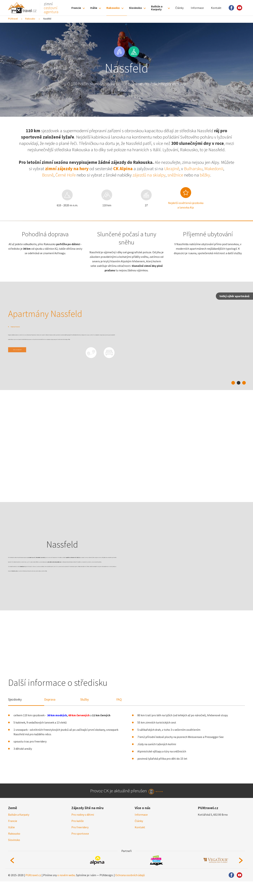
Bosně (48, 175)
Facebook (231, 7)
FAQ (119, 699)
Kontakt (216, 8)
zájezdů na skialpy (149, 175)
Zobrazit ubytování (26, 360)
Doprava (49, 699)
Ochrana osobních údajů (130, 878)
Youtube (239, 7)
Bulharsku (193, 168)
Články (179, 8)
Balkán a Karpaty (156, 8)
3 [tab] (244, 383)
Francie (76, 8)
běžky (205, 175)
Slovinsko (135, 8)
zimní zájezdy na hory (67, 168)
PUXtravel (13, 18)
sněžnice (175, 175)
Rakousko (113, 8)
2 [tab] (238, 383)
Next (241, 864)
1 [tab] (233, 383)
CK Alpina (123, 168)
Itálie (93, 8)
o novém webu (66, 878)
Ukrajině (171, 168)
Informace (197, 8)
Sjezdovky (15, 699)
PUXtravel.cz (33, 878)
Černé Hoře (65, 175)
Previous (12, 864)
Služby (84, 699)
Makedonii (213, 168)
